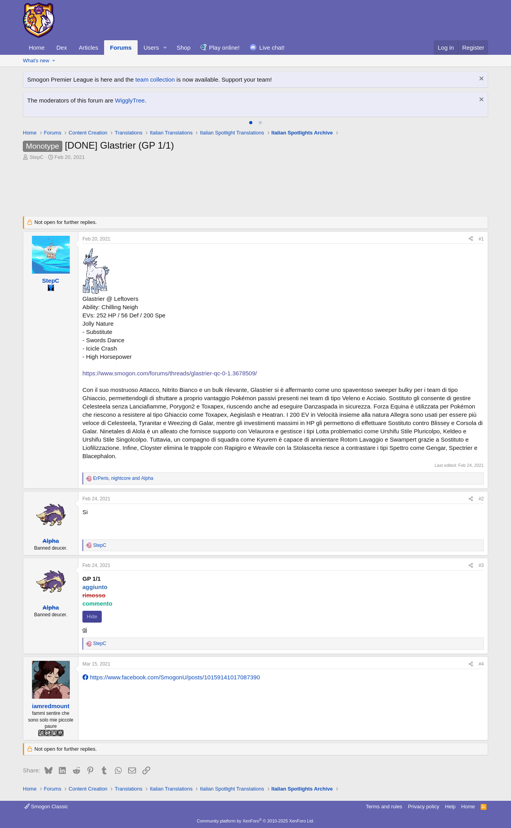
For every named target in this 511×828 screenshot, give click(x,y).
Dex (61, 47)
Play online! (224, 47)
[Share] (471, 239)
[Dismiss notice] (480, 79)
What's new (36, 60)
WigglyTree (130, 100)
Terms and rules (384, 806)
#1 (481, 239)
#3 (481, 565)
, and (123, 478)
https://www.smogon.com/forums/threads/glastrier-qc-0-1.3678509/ (169, 373)
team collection (155, 79)
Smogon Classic (46, 806)
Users (151, 47)
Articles (88, 47)
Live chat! (272, 47)
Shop (183, 47)
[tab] (250, 123)
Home (37, 47)
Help (450, 806)
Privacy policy (423, 806)
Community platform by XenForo (255, 821)
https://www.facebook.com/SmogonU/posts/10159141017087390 (171, 677)
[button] (165, 47)
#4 (481, 664)
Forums (121, 47)
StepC (37, 157)
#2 (481, 499)
